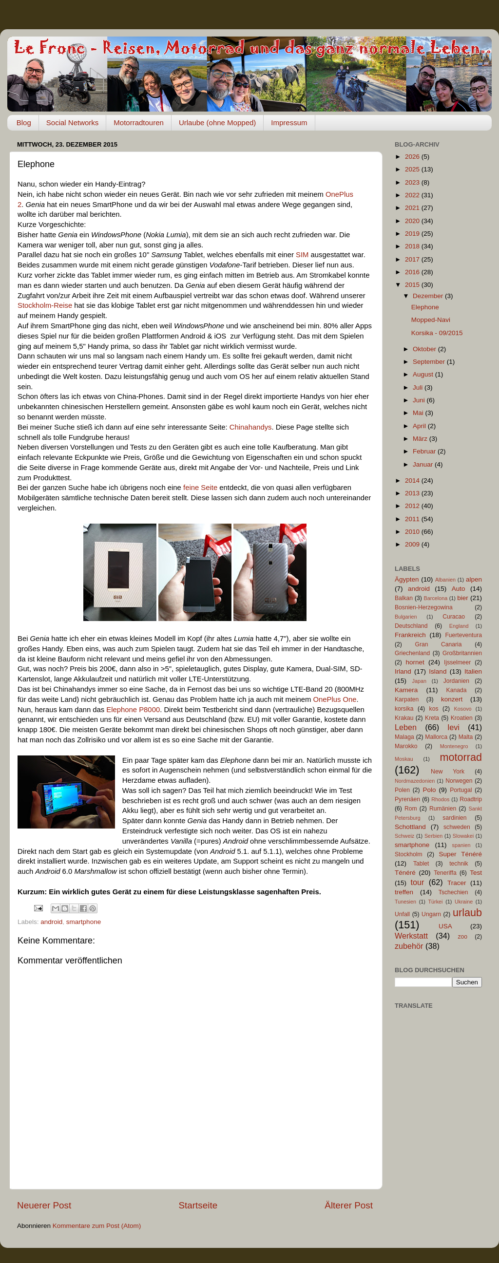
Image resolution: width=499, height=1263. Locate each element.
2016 (413, 272)
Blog (24, 122)
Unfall (402, 914)
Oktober (425, 349)
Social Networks (72, 122)
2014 (413, 480)
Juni (420, 400)
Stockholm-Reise (45, 305)
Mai (419, 412)
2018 (413, 246)
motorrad (461, 757)
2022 (413, 195)
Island (437, 671)
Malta (466, 737)
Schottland (410, 826)
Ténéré (405, 872)
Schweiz (404, 836)
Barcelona (436, 598)
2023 (413, 182)
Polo (429, 789)
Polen (402, 790)
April (420, 426)
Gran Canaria (438, 644)
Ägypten (407, 579)
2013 (413, 493)
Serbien (433, 836)
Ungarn (431, 914)
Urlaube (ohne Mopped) (217, 122)
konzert (451, 699)
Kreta (432, 718)
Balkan (404, 598)
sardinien (454, 817)
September (430, 361)
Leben (406, 727)
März (421, 438)
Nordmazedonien (415, 781)
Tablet (421, 863)
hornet (415, 662)
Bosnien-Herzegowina (424, 607)
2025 (413, 169)
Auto (458, 588)
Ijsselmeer (457, 662)
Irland (403, 671)
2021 (413, 207)
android (51, 921)
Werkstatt (411, 935)
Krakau (404, 718)
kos (434, 708)
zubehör (409, 946)
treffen (404, 892)
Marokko (406, 746)
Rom (410, 808)
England (459, 626)
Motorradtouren (139, 122)
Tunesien (405, 902)
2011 (413, 519)
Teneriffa (445, 872)
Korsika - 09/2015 (437, 333)
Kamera (406, 690)
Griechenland (412, 653)
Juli (418, 387)
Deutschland (411, 625)
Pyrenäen (407, 799)
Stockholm (408, 854)
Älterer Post (349, 1205)
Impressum (289, 122)
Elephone (425, 307)
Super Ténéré (460, 854)
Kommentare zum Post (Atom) (97, 1225)
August (424, 374)
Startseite (197, 1205)
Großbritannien (462, 653)
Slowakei (463, 836)
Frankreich (410, 635)
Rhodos (440, 799)
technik (458, 863)
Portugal (461, 790)
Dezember (429, 296)
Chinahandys (251, 427)
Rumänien (442, 808)
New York (447, 771)
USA (445, 926)
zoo (462, 936)
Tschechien (453, 892)
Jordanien (456, 681)
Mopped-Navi (430, 319)
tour (417, 882)
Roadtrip (471, 799)
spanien (461, 845)
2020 (413, 221)
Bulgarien (406, 617)
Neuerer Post (44, 1205)
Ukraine (464, 902)
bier (462, 598)
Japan (419, 681)
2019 (413, 233)
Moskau (404, 759)
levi (454, 727)
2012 (413, 505)
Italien (473, 671)
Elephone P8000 (133, 710)
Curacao (453, 616)
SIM (302, 255)
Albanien (445, 580)
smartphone (83, 921)
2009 (413, 544)
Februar (425, 451)
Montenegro (454, 746)
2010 (413, 531)
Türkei (435, 902)
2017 (413, 259)
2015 (413, 284)
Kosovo (463, 709)
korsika (404, 708)
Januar (424, 464)
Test (476, 872)
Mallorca (436, 737)
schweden (456, 827)
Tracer (456, 882)
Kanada (456, 690)
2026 (413, 156)
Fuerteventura (463, 635)
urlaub (467, 912)
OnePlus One (334, 699)
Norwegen (458, 780)
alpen (474, 579)
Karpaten (407, 699)
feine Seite (200, 487)
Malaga (404, 737)
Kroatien (462, 718)
